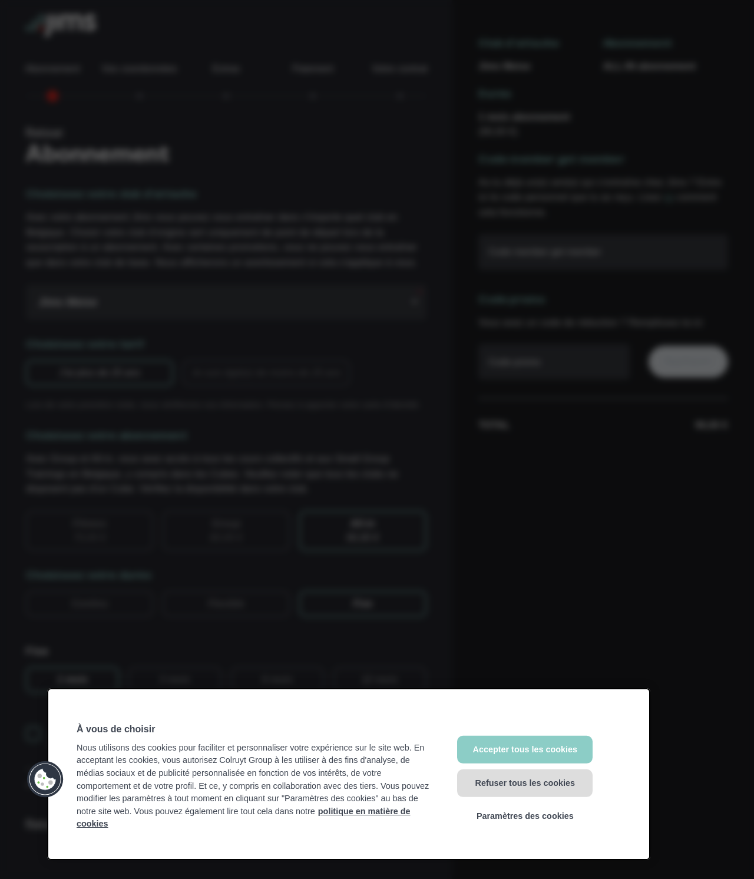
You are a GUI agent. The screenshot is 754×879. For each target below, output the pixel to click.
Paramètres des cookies (525, 816)
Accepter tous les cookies (525, 749)
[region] (348, 774)
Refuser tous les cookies (525, 782)
